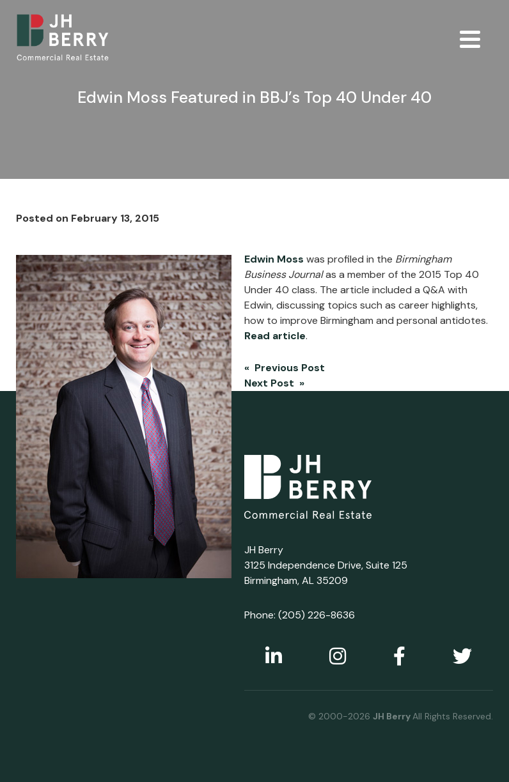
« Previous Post (284, 367)
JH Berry (392, 716)
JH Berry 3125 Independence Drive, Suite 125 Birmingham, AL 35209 (325, 565)
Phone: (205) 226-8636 (299, 615)
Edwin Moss (274, 259)
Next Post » (274, 383)
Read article (275, 335)
